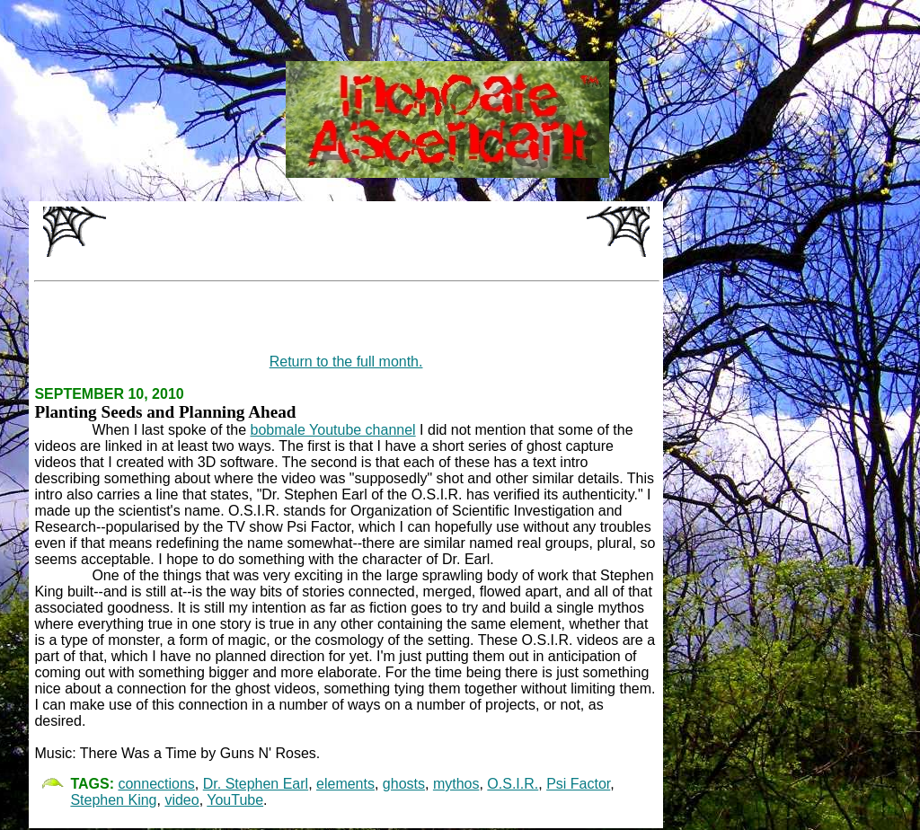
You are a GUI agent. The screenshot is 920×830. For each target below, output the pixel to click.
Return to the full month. (346, 361)
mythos (456, 783)
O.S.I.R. (512, 783)
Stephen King (113, 800)
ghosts (404, 783)
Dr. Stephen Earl (255, 783)
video (181, 800)
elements (345, 783)
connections (156, 783)
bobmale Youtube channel (333, 429)
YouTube (235, 800)
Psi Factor (578, 783)
